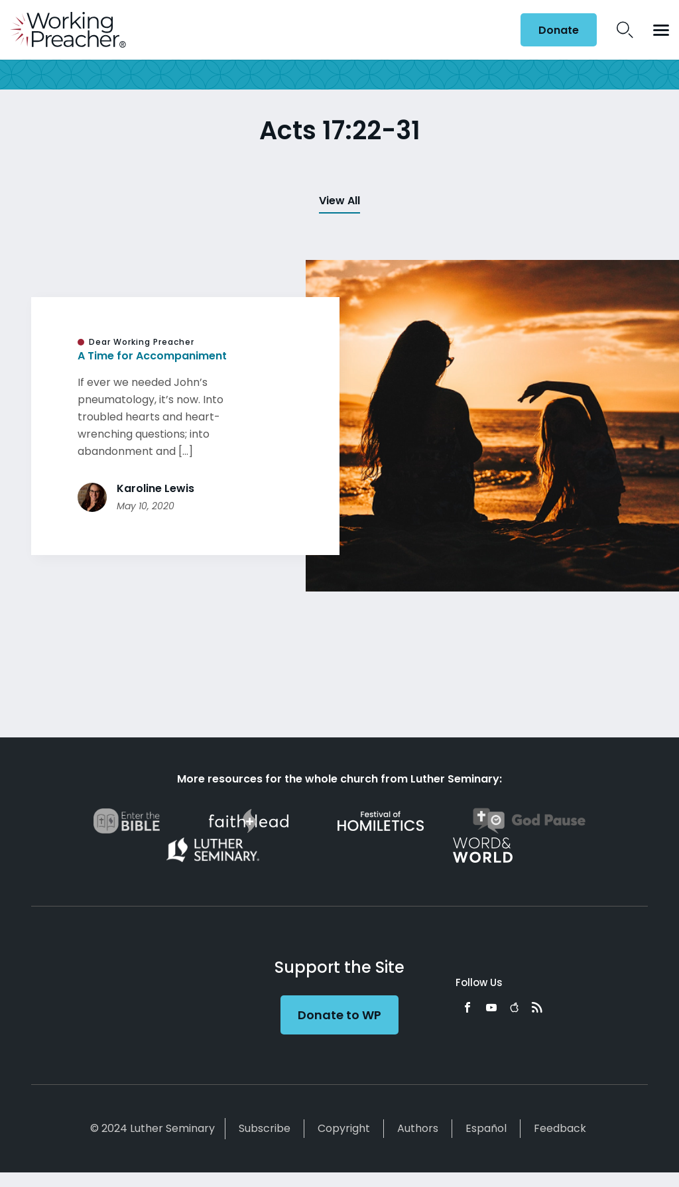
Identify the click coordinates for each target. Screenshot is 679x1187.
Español (486, 1128)
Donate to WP (339, 1015)
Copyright (344, 1128)
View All (339, 200)
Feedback (560, 1128)
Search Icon (625, 30)
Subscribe (264, 1128)
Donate (558, 30)
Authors (417, 1128)
